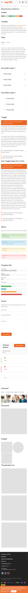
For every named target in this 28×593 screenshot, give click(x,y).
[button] (1, 403)
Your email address (6, 315)
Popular (3, 42)
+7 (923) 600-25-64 (5, 563)
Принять (13, 591)
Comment (4, 321)
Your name (4, 309)
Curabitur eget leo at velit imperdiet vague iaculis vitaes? (12, 122)
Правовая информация (7, 559)
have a (13, 32)
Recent (8, 42)
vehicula (18, 129)
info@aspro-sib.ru (5, 566)
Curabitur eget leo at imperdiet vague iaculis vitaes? (12, 151)
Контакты (3, 561)
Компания (3, 556)
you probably (19, 25)
